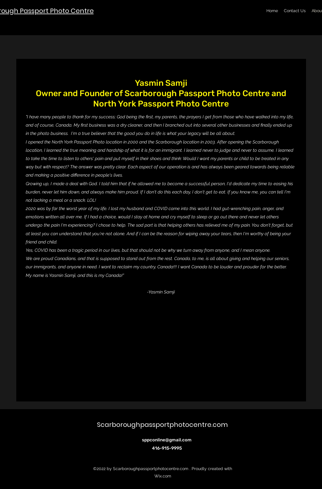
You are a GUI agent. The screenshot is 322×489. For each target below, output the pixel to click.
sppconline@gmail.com (167, 440)
